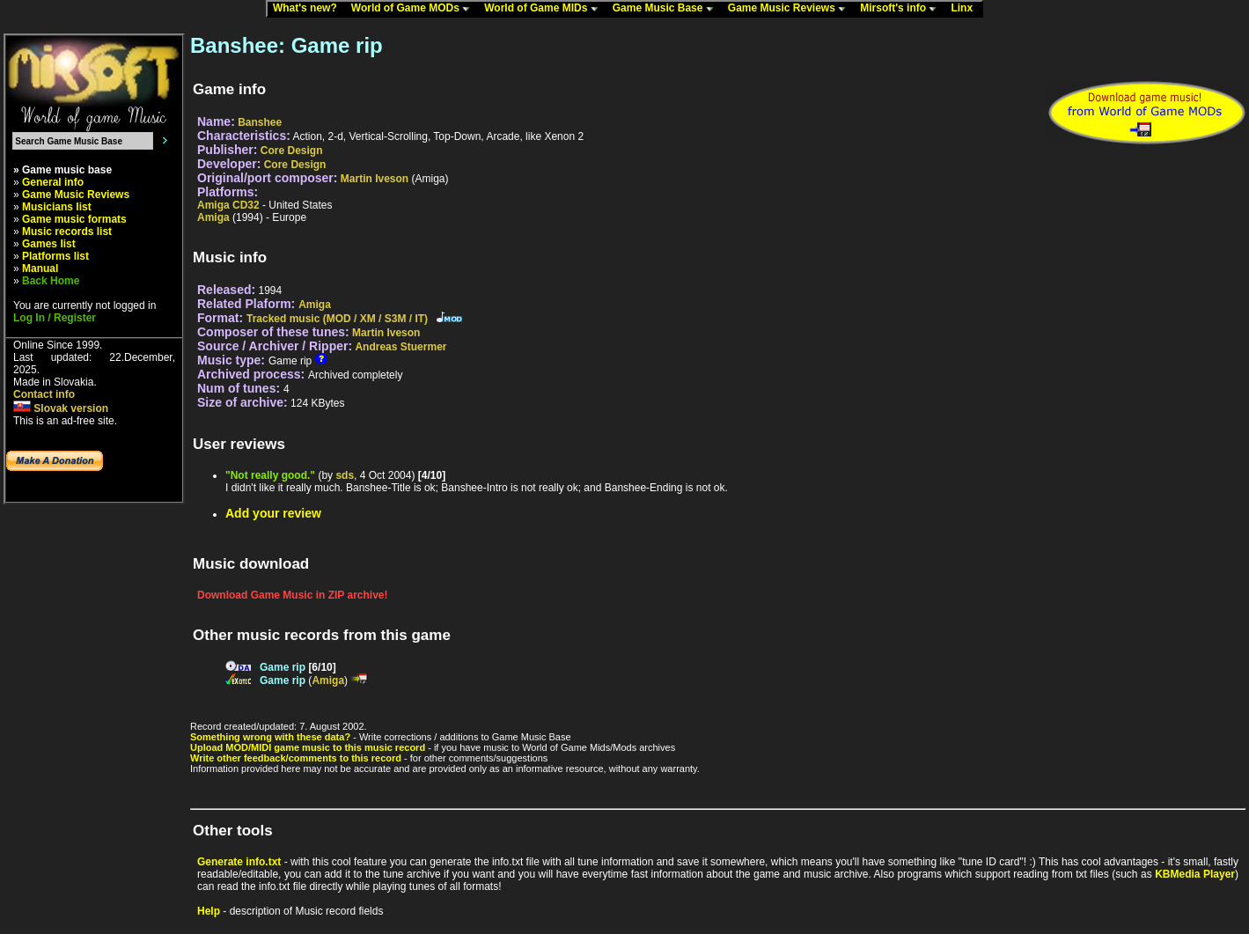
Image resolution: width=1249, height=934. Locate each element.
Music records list (67, 231)
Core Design (292, 150)
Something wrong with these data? (270, 737)
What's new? (309, 9)
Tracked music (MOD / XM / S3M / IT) (337, 319)
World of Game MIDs (544, 9)
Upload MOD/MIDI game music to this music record (307, 747)
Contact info (44, 394)
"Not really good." (270, 475)
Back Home (50, 281)
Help (208, 911)
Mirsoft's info (902, 9)
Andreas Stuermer (400, 347)
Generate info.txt (239, 862)
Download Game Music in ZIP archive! (292, 595)
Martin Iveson (374, 179)
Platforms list (55, 256)
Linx (965, 9)
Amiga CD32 (228, 205)
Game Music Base (667, 9)
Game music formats (74, 219)
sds (344, 475)
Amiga (213, 217)
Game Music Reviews (791, 9)
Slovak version (60, 408)
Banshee (260, 122)
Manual (40, 268)
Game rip (282, 667)
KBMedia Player (1195, 874)
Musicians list (57, 207)
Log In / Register (54, 318)
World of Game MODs (414, 9)
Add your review (273, 513)
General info (53, 182)
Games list (49, 244)
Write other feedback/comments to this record (295, 758)
